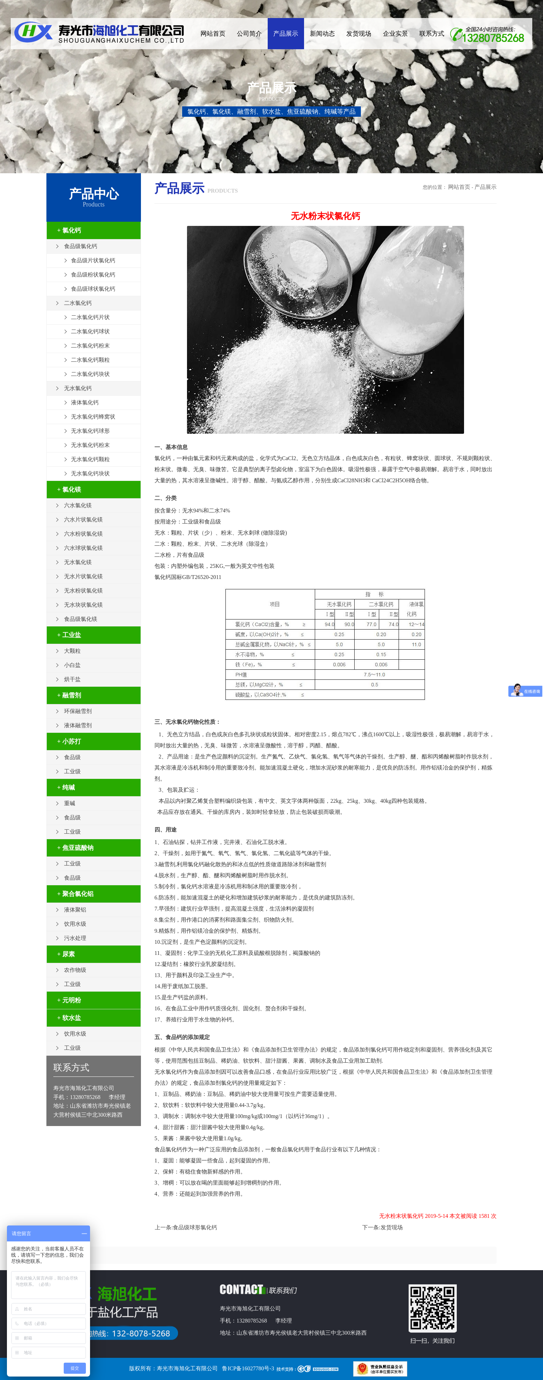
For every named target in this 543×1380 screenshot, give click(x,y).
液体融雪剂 (78, 725)
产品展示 (285, 33)
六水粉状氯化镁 (83, 534)
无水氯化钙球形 (90, 431)
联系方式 (431, 33)
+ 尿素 (66, 954)
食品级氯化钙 (80, 246)
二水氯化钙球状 (90, 331)
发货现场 (358, 33)
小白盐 (72, 665)
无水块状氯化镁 (83, 605)
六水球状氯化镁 (83, 548)
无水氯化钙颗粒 (90, 459)
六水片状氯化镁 (83, 519)
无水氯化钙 (78, 388)
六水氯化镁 (78, 505)
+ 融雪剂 (69, 695)
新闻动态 (322, 33)
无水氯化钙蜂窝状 (93, 417)
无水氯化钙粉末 (90, 445)
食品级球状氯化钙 (93, 289)
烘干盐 (72, 679)
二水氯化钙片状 (90, 317)
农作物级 (75, 970)
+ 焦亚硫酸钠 (75, 847)
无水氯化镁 (78, 562)
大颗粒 (72, 651)
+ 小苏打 (69, 741)
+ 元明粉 (69, 1000)
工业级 (72, 771)
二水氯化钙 (78, 303)
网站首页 (213, 33)
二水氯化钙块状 (90, 374)
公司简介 (249, 33)
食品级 (72, 757)
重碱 (69, 803)
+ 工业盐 (69, 635)
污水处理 (75, 938)
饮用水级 (75, 924)
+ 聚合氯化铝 (75, 893)
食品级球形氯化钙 (195, 1227)
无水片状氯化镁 (83, 576)
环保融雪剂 (78, 711)
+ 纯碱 (66, 787)
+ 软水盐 (69, 1017)
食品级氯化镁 (80, 619)
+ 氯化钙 (69, 230)
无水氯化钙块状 (90, 473)
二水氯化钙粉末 (90, 346)
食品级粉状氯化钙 (93, 275)
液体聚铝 (75, 910)
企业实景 (395, 33)
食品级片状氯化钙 (93, 260)
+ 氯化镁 (69, 489)
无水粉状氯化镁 (83, 591)
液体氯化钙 (85, 402)
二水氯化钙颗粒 (90, 360)
